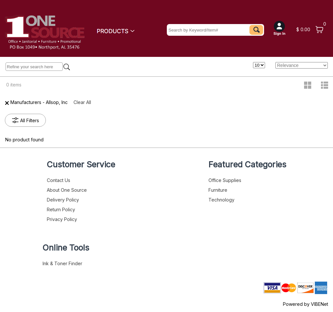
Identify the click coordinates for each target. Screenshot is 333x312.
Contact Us (58, 180)
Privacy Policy (62, 219)
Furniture (217, 190)
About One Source (67, 190)
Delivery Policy (63, 199)
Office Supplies (224, 180)
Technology (221, 199)
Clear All (82, 102)
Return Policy (61, 209)
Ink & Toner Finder (62, 263)
